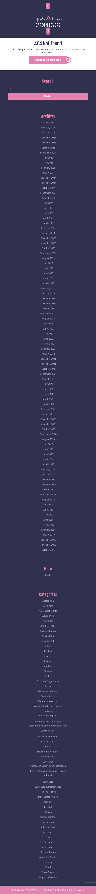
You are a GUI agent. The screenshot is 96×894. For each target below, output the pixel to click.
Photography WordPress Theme (29, 889)
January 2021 (48, 412)
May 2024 (48, 211)
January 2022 (48, 352)
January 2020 (48, 473)
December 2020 (48, 417)
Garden (48, 684)
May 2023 (48, 272)
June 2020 (48, 448)
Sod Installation (48, 825)
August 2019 (48, 498)
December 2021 (48, 357)
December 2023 (48, 236)
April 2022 (48, 337)
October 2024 (48, 186)
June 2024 (48, 206)
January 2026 (48, 131)
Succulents (48, 830)
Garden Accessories (48, 690)
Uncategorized (48, 845)
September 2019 (48, 493)
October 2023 (48, 247)
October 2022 (48, 307)
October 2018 (48, 548)
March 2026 (48, 121)
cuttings (48, 644)
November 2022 (48, 302)
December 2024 (48, 176)
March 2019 (48, 523)
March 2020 (48, 463)
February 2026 (48, 126)
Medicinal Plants (48, 790)
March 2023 (48, 282)
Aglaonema (48, 599)
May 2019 (48, 513)
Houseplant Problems (48, 750)
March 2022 (48, 342)
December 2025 (48, 136)
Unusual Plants (48, 850)
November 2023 (48, 241)
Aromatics (48, 619)
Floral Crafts (48, 664)
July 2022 (48, 322)
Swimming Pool (48, 729)
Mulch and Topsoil (48, 714)
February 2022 (48, 347)
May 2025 (48, 161)
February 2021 (48, 407)
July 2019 (48, 503)
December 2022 (48, 297)
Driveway (48, 659)
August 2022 (48, 317)
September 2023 (48, 251)
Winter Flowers (48, 871)
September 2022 (48, 312)
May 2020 (48, 453)
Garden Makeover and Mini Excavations (48, 724)
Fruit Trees (48, 674)
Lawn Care (48, 780)
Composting (48, 634)
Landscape (48, 760)
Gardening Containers (48, 735)
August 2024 (48, 196)
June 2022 (48, 327)
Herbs (48, 745)
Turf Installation (48, 840)
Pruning (48, 810)
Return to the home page (51, 61)
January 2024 (48, 231)
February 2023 (48, 287)
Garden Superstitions (48, 700)
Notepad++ (48, 800)
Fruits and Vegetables (48, 680)
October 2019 (48, 488)
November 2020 (48, 422)
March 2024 (48, 221)
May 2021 (48, 392)
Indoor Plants (48, 755)
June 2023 (48, 267)
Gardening (48, 710)
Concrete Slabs (48, 639)
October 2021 (48, 367)
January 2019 (48, 533)
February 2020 (48, 468)
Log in (48, 574)
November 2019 (48, 483)
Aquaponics (48, 614)
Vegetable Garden (48, 855)
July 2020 (48, 443)
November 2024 (48, 181)
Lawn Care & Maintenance (48, 785)
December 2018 (48, 538)
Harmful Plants (48, 740)
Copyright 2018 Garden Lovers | (66, 889)
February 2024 (48, 226)
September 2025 (48, 151)
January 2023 (48, 292)
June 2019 (48, 508)
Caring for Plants (48, 624)
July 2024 (48, 201)
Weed (48, 865)
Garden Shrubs (48, 695)
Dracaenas (48, 654)
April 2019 (48, 518)
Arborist (48, 773)
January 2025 (48, 171)
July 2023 (48, 262)
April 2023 (48, 277)
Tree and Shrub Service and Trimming (48, 769)
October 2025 (48, 146)
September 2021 (48, 372)
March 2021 (48, 402)
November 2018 (48, 543)
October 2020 (48, 428)
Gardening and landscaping (48, 720)
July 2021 (48, 382)
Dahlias (48, 649)
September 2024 (48, 191)
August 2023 (48, 257)
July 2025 (48, 156)
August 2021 (48, 377)
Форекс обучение (48, 876)
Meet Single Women (48, 795)
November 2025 (48, 141)
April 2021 (48, 397)
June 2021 (48, 387)
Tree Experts (48, 835)
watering (48, 861)
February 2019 (48, 528)
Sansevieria (48, 820)
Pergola (48, 805)
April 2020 (48, 458)
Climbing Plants (48, 629)
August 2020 (48, 438)
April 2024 (48, 216)
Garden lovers (48, 25)
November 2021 (48, 362)
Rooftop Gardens (48, 815)
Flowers (48, 669)
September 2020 (48, 432)
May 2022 (48, 332)
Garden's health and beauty (48, 705)
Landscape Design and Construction (48, 764)
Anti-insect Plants (48, 609)
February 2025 (48, 166)
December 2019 (48, 478)
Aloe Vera (48, 604)
